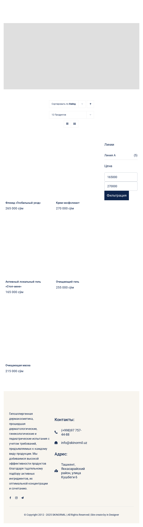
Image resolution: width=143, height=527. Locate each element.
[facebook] (10, 498)
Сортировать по (64, 104)
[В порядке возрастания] (90, 104)
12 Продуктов (59, 114)
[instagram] (16, 498)
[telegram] (22, 498)
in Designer (113, 514)
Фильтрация (117, 195)
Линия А (110, 155)
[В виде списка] (74, 123)
